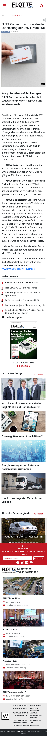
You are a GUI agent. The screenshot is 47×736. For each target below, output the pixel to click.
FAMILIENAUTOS (35, 705)
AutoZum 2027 (10, 661)
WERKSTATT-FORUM (20, 723)
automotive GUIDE (20, 708)
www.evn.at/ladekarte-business (18, 268)
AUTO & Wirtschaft (20, 705)
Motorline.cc (35, 720)
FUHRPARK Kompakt (20, 713)
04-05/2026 (23, 366)
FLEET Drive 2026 (11, 598)
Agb (31, 723)
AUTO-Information (20, 715)
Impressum (34, 725)
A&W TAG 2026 (10, 629)
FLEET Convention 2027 (14, 692)
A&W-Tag (33, 713)
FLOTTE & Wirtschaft (23, 362)
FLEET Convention (20, 720)
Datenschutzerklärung (22, 725)
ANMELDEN (38, 558)
